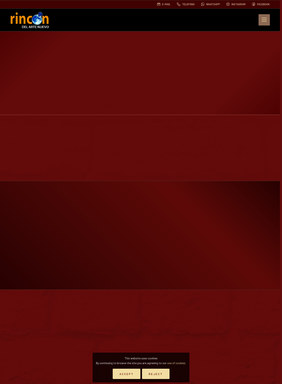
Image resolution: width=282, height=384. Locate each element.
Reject (156, 374)
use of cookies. (176, 363)
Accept (126, 374)
